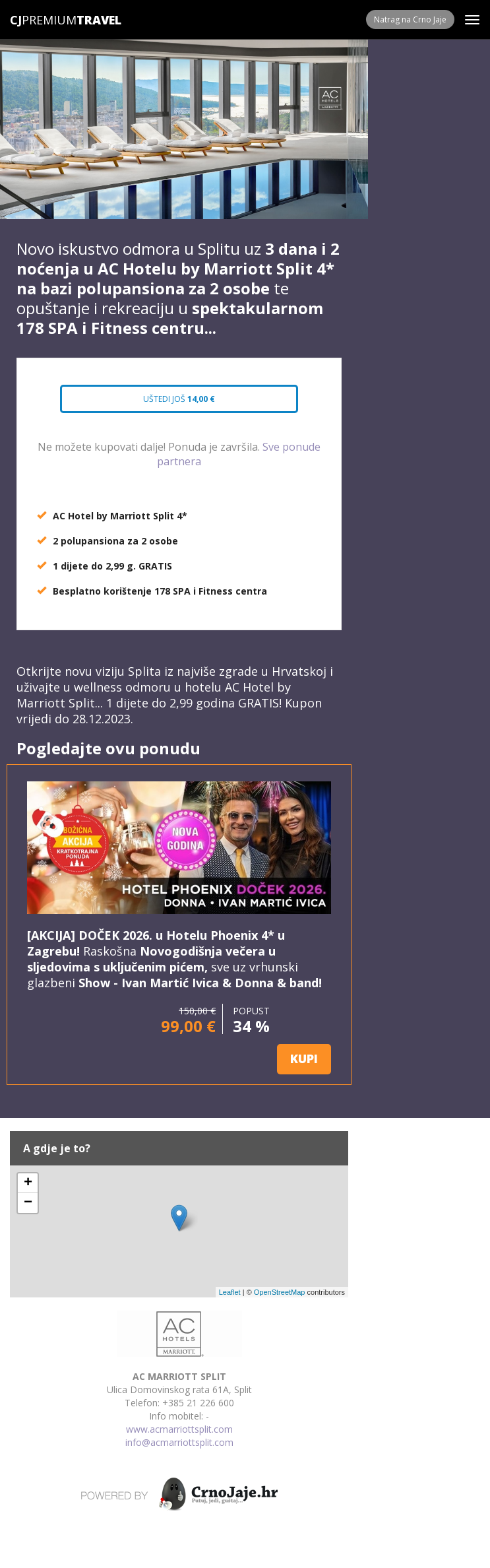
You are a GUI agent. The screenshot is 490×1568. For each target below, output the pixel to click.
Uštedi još (179, 399)
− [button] (28, 1203)
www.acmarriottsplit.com (179, 1429)
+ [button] (28, 1183)
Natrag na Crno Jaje (410, 19)
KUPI (304, 1058)
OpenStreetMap (279, 1292)
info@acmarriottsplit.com (179, 1442)
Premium (43, 20)
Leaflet (230, 1292)
